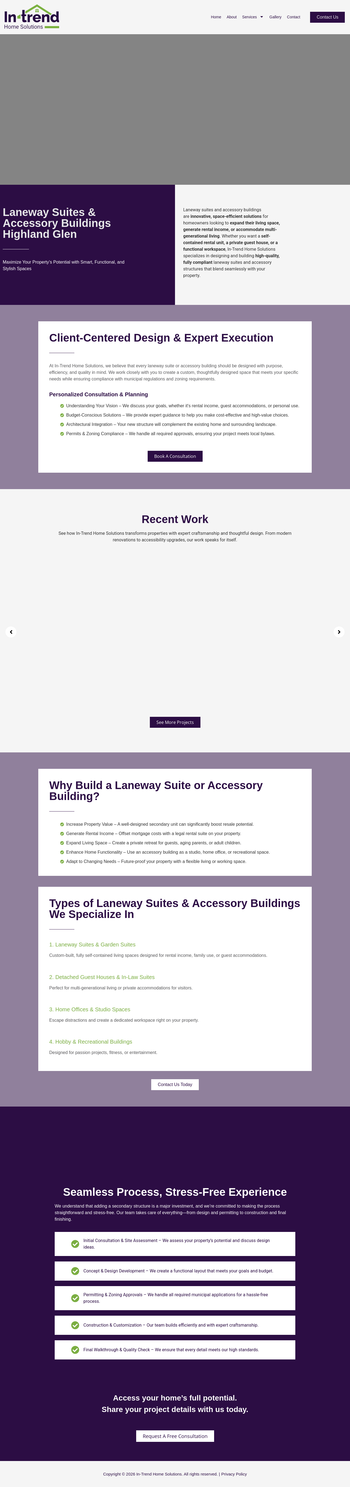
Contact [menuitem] (293, 17)
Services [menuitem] (253, 17)
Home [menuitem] (216, 17)
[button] (10, 631)
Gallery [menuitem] (275, 17)
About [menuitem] (232, 17)
